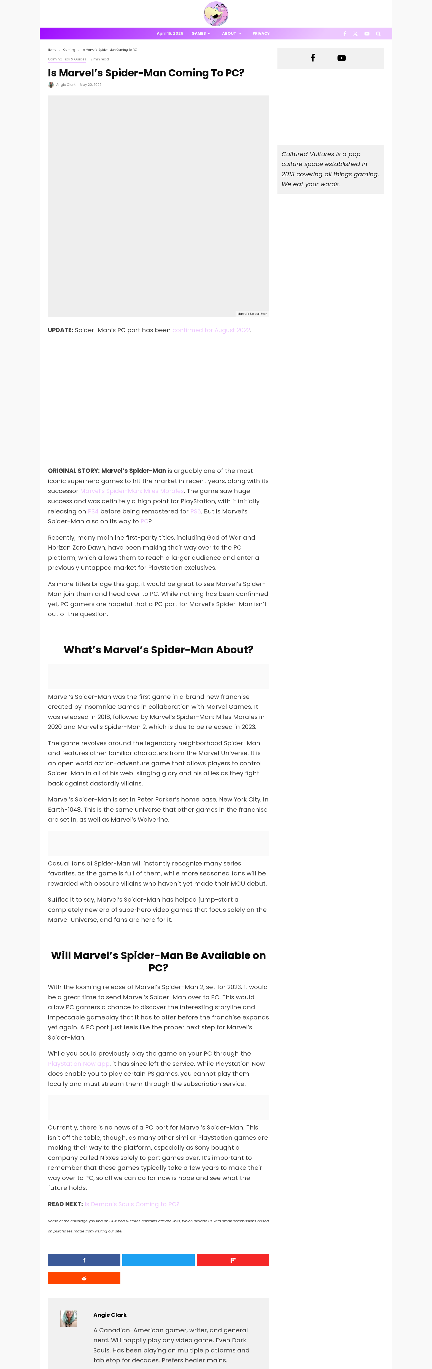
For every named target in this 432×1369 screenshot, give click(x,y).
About (229, 33)
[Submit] (243, 1176)
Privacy (261, 33)
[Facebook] (345, 33)
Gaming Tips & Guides (67, 59)
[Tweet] (130, 1176)
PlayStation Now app (79, 979)
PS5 (195, 427)
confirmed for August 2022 (213, 246)
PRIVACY (106, 1365)
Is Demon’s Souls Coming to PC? (134, 1120)
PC (145, 437)
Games (198, 33)
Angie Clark (65, 84)
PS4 (93, 427)
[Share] (74, 1176)
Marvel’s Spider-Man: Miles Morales (134, 407)
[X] (355, 33)
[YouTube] (367, 33)
